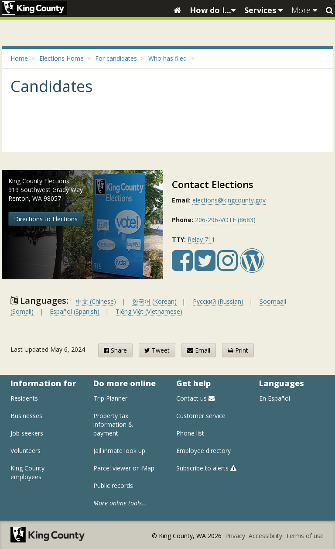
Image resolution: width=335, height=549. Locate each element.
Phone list (190, 433)
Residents (24, 398)
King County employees (27, 472)
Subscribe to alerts (206, 468)
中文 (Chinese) (96, 301)
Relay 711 (201, 239)
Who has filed (167, 58)
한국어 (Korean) (154, 301)
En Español (274, 398)
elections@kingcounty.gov (229, 200)
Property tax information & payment (113, 424)
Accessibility (266, 536)
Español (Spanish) (74, 311)
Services (263, 10)
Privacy (236, 536)
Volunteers (25, 450)
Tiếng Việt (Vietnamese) (149, 311)
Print (238, 350)
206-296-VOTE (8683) (225, 220)
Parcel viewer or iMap (123, 468)
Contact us (195, 398)
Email (198, 350)
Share (115, 350)
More (304, 10)
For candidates (116, 58)
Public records (113, 485)
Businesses (26, 416)
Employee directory (203, 450)
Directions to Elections (46, 219)
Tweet (157, 350)
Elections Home (61, 58)
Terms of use (305, 536)
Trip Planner (110, 398)
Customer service (201, 416)
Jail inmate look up (119, 450)
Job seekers (26, 433)
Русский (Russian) (218, 301)
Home (19, 58)
